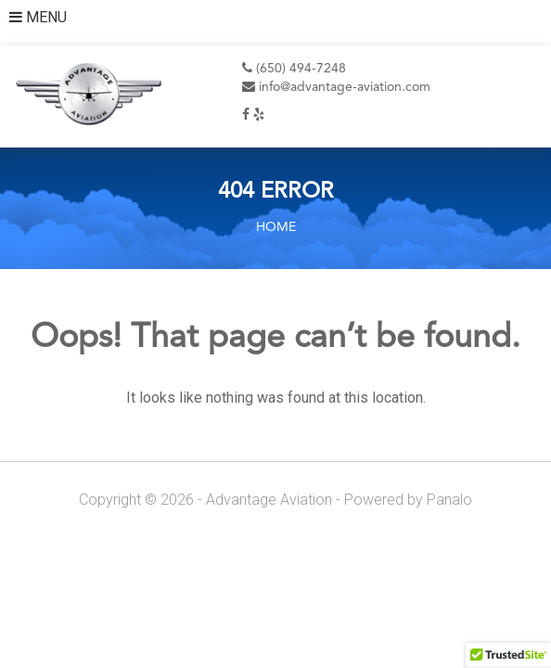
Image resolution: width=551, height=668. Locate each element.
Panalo (449, 499)
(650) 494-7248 (294, 68)
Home (276, 227)
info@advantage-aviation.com (336, 87)
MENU (38, 17)
